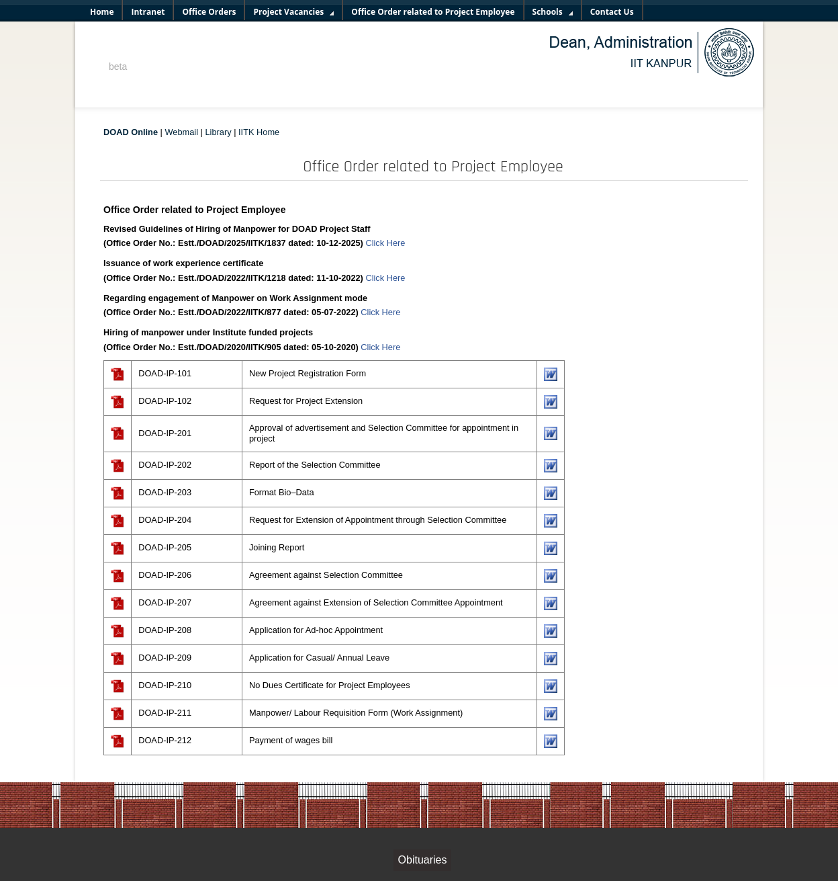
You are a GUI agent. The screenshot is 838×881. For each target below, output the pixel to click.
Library (218, 132)
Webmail (182, 132)
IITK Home (258, 132)
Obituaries (422, 860)
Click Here (385, 243)
